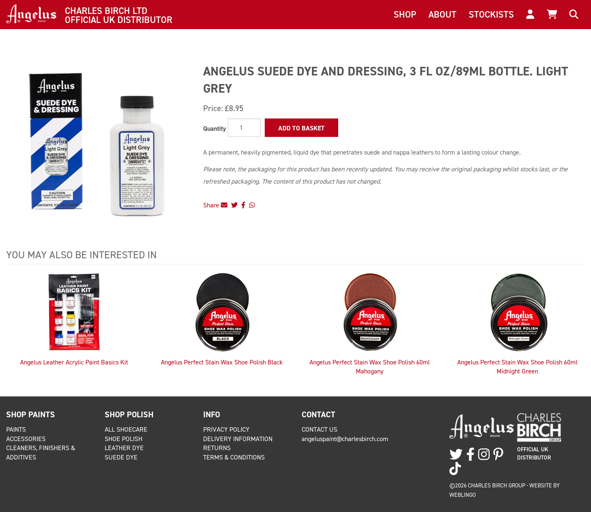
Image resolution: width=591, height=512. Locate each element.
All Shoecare (126, 429)
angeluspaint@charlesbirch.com (345, 439)
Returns (217, 448)
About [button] (442, 14)
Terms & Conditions (234, 457)
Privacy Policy (226, 429)
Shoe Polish (123, 439)
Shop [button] (405, 14)
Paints (16, 429)
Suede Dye (121, 457)
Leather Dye (124, 448)
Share (215, 205)
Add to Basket (301, 128)
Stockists (491, 14)
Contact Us (319, 429)
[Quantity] (244, 127)
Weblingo (462, 494)
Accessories (26, 439)
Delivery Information (238, 439)
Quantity (214, 128)
